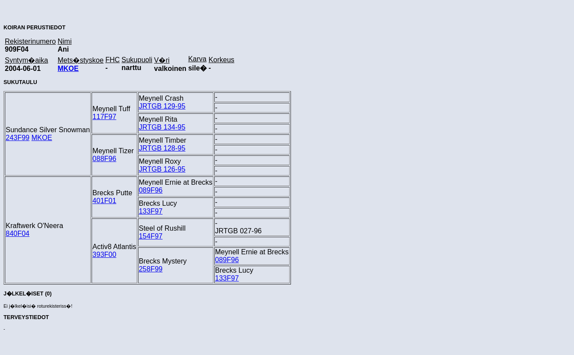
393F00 (104, 254)
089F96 (151, 190)
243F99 (17, 137)
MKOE (67, 68)
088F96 (104, 158)
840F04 (17, 233)
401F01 (104, 200)
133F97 (151, 211)
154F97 (151, 236)
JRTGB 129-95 (162, 106)
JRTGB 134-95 (162, 127)
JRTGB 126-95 (162, 169)
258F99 (151, 269)
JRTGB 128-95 (162, 148)
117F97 (104, 116)
